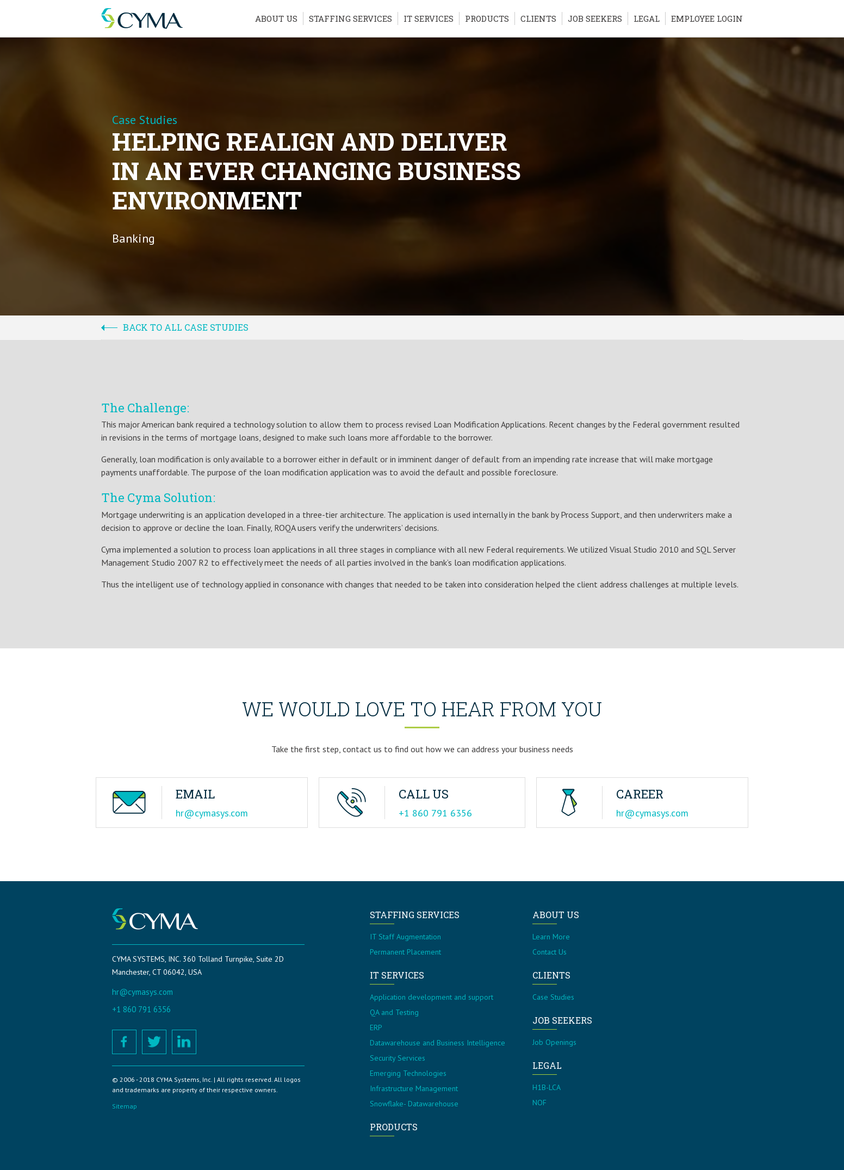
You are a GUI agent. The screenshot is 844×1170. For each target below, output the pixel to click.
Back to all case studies (186, 327)
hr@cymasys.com (212, 813)
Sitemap (124, 1106)
